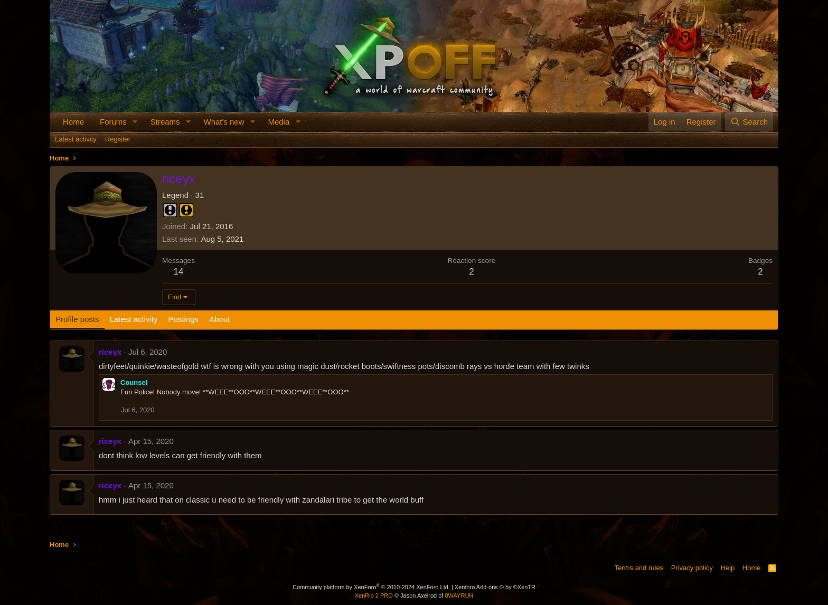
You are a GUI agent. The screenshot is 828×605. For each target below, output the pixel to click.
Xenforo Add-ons (495, 587)
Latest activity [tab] (134, 319)
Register (117, 139)
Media (278, 121)
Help (728, 568)
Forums (113, 121)
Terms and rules (639, 568)
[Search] (749, 121)
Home (73, 121)
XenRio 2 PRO (374, 595)
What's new (223, 121)
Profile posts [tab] (77, 319)
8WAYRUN (459, 595)
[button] (135, 121)
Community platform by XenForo (371, 587)
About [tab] (219, 319)
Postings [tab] (183, 319)
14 (179, 272)
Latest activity (76, 139)
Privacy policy (692, 568)
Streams (165, 121)
